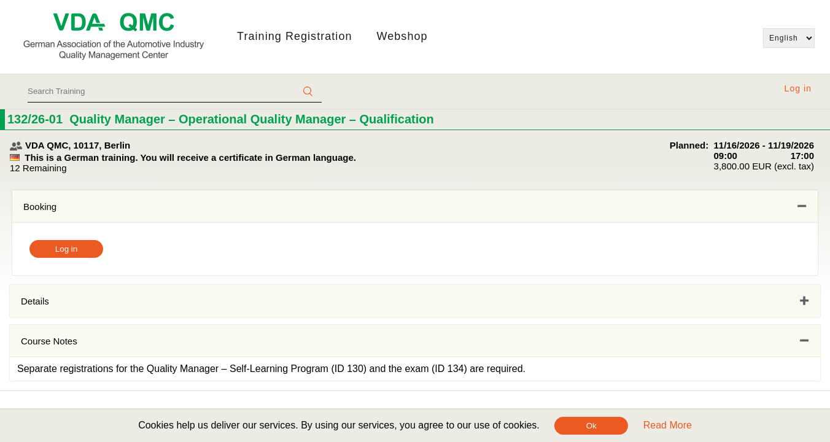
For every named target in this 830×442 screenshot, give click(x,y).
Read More (667, 425)
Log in (798, 88)
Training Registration (294, 36)
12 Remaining (38, 168)
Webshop (402, 36)
